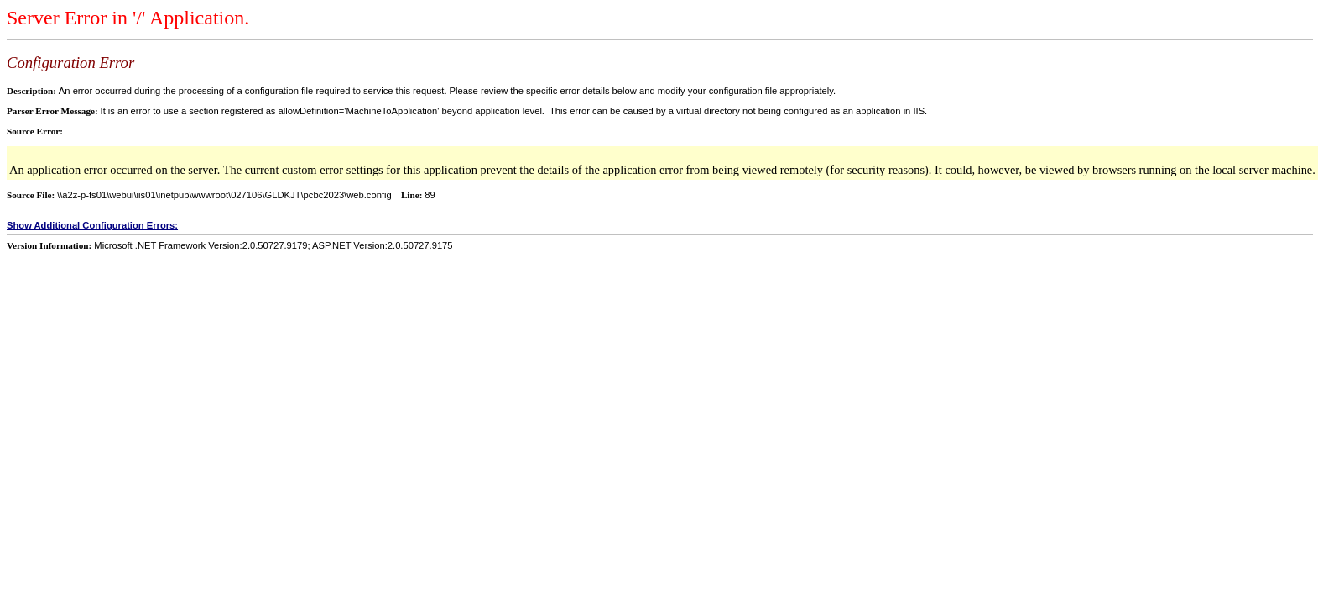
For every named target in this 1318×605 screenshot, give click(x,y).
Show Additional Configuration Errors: (92, 225)
